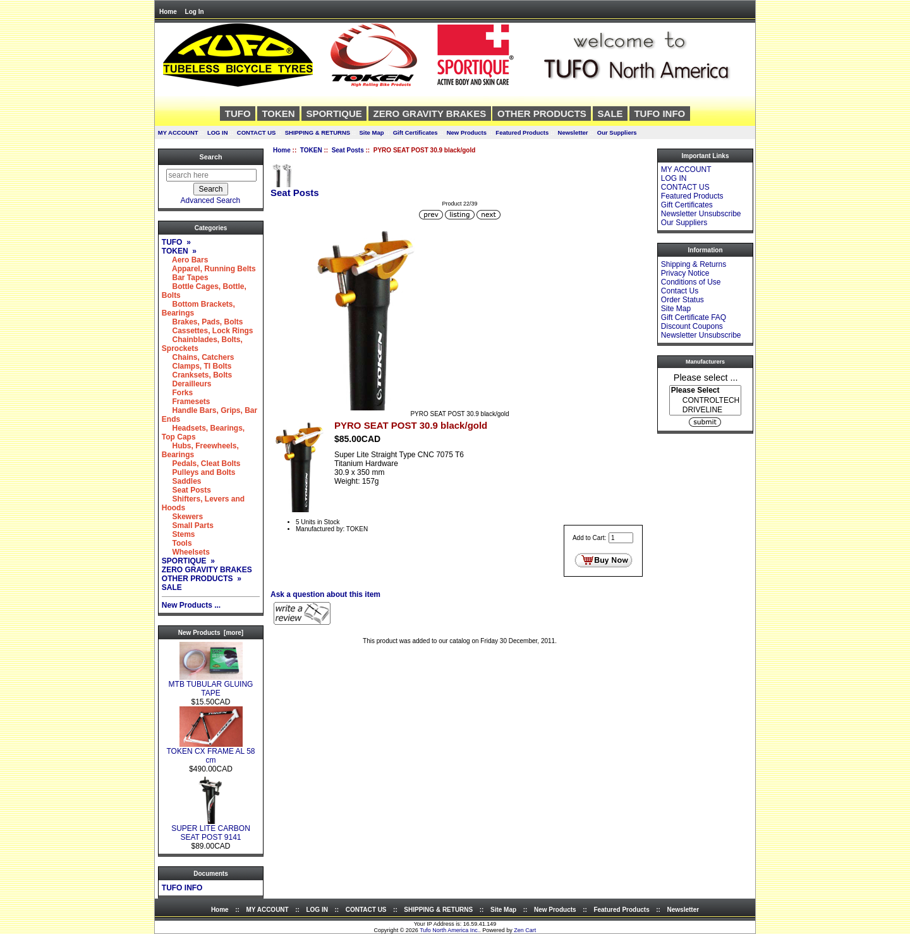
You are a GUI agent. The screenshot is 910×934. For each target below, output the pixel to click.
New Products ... (191, 605)
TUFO (238, 113)
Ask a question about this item (325, 594)
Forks (177, 392)
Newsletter (573, 132)
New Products (467, 132)
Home (168, 11)
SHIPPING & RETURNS (317, 132)
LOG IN (217, 132)
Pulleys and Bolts (199, 472)
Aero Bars (185, 259)
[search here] (211, 175)
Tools (177, 543)
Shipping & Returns (693, 264)
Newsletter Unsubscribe (701, 213)
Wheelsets (186, 552)
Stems (178, 534)
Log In (194, 11)
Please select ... (706, 377)
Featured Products (522, 132)
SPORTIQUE (333, 113)
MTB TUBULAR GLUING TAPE (211, 685)
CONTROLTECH (705, 400)
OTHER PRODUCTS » (201, 578)
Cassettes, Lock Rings (207, 330)
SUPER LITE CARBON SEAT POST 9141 (210, 829)
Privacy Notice (685, 273)
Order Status (682, 299)
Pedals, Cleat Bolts (201, 463)
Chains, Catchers (198, 357)
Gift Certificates (415, 132)
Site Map (371, 132)
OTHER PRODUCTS (541, 113)
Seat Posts (348, 150)
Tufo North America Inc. (449, 930)
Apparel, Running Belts (209, 268)
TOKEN (311, 150)
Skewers (182, 516)
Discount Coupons (692, 326)
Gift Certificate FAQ (693, 317)
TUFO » (176, 242)
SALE (610, 113)
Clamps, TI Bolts (197, 366)
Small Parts (188, 525)
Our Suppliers (617, 132)
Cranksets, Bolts (197, 375)
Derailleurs (187, 383)
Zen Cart (525, 930)
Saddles (182, 481)
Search (210, 157)
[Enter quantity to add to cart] (621, 537)
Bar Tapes (185, 277)
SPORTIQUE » (188, 560)
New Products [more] (210, 632)
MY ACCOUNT (178, 132)
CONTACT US (256, 132)
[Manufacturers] (705, 400)
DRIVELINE (705, 410)
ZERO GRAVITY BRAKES (430, 113)
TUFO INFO (659, 113)
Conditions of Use (691, 282)
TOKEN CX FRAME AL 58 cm (210, 752)
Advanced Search (211, 200)
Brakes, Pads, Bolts (202, 321)
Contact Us (679, 290)
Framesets (186, 401)
